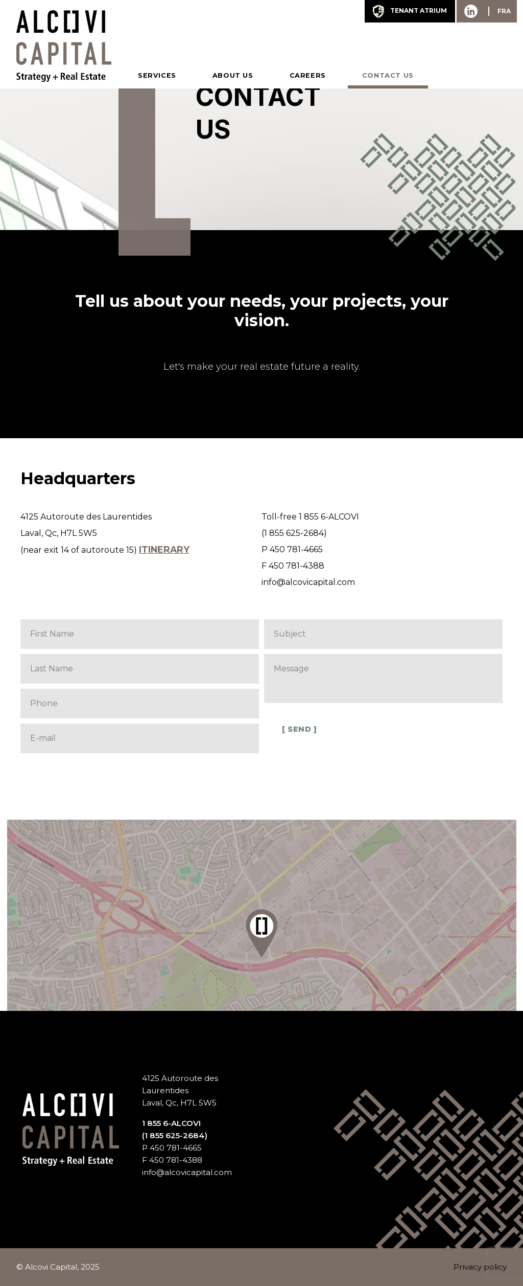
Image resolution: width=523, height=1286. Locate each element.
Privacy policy (480, 1267)
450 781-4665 (296, 549)
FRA (504, 11)
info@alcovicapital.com (308, 582)
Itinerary (164, 549)
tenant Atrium (410, 11)
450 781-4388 (296, 566)
